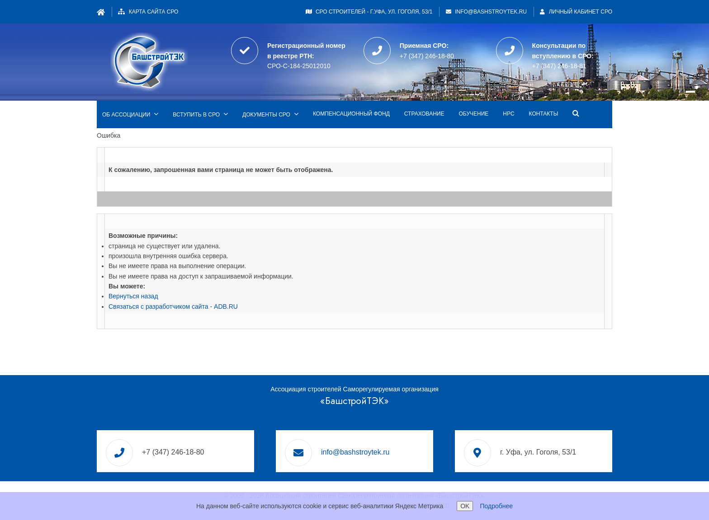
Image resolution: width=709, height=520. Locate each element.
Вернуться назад (133, 296)
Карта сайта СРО (154, 12)
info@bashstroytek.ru (491, 12)
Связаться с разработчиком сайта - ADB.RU (173, 306)
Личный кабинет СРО (576, 12)
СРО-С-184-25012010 (299, 66)
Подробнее (496, 506)
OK (464, 506)
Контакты (543, 114)
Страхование (424, 114)
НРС (508, 114)
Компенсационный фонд (351, 114)
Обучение (473, 114)
